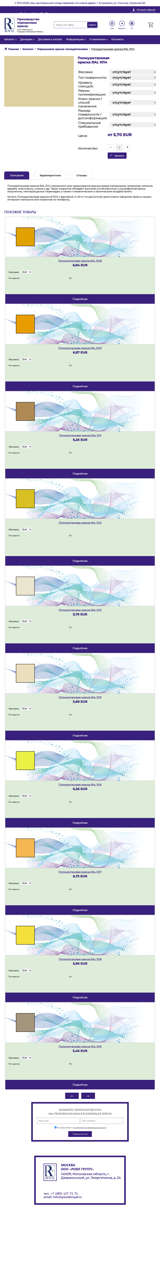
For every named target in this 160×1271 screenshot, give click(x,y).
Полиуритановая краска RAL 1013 (80, 610)
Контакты (117, 39)
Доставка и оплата (50, 39)
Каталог (10, 39)
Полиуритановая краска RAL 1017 (80, 872)
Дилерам (27, 39)
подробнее (80, 299)
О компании (98, 39)
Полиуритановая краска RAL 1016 (80, 784)
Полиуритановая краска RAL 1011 (80, 435)
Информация (75, 39)
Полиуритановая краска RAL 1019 (80, 1046)
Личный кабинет (146, 9)
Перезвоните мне (142, 14)
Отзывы (81, 175)
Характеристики (50, 175)
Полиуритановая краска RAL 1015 (80, 697)
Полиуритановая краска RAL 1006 (80, 260)
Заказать (117, 155)
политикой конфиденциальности (89, 1127)
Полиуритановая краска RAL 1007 (80, 348)
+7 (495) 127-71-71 (64, 1193)
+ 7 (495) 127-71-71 (112, 14)
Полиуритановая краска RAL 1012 (80, 522)
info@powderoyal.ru (79, 14)
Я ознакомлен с (80, 1127)
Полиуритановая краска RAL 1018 (80, 959)
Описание (16, 175)
